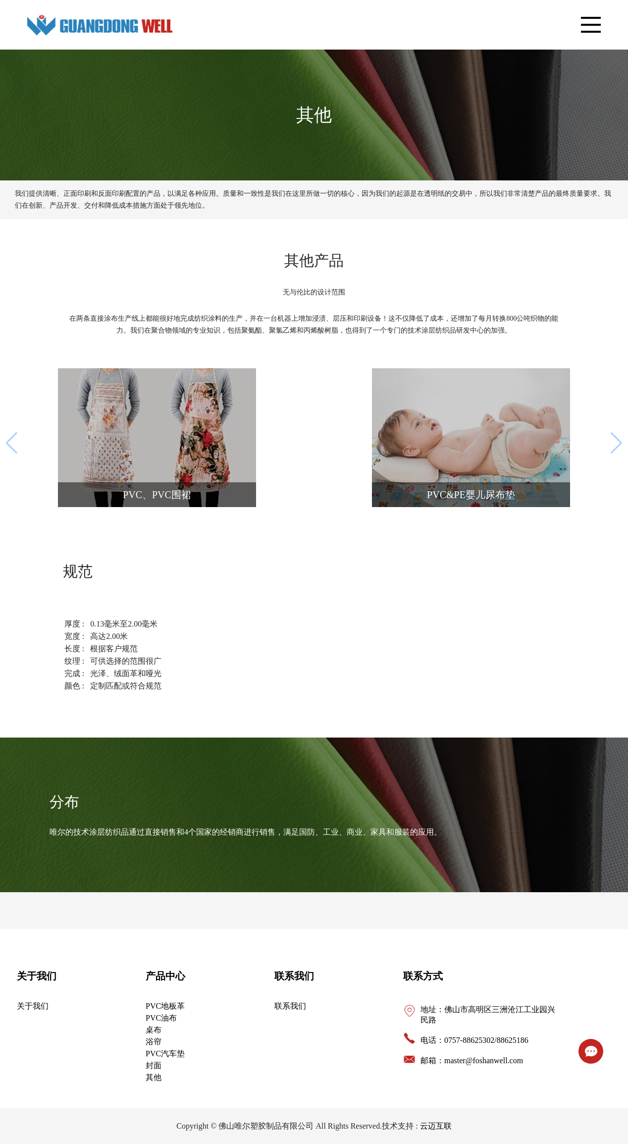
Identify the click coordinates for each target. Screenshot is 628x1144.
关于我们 (36, 976)
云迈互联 (436, 1126)
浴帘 (153, 1041)
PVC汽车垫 (165, 1053)
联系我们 (294, 976)
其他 (153, 1077)
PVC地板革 (165, 1006)
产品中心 (165, 976)
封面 (153, 1065)
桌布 (153, 1030)
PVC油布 (161, 1018)
